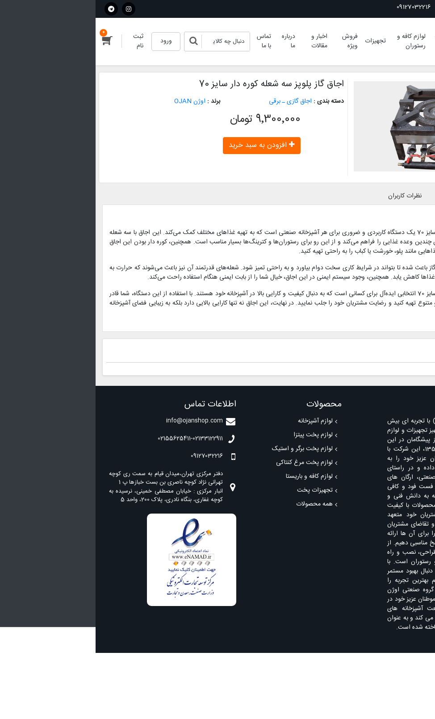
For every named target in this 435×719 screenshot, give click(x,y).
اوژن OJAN (94, 101)
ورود (70, 41)
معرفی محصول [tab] (402, 196)
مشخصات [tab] (354, 196)
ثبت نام (43, 41)
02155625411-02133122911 (388, 7)
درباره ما (193, 41)
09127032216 (322, 7)
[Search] (130, 41)
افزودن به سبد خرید (166, 145)
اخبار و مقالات (224, 41)
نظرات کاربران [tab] (309, 196)
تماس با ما (168, 41)
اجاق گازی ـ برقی (194, 101)
